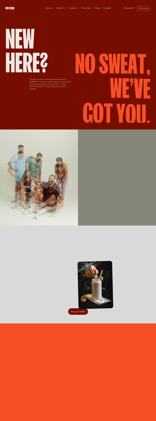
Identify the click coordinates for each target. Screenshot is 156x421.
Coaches (72, 8)
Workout (59, 8)
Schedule (107, 8)
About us (49, 8)
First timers (86, 8)
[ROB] (9, 8)
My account (129, 8)
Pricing (97, 8)
